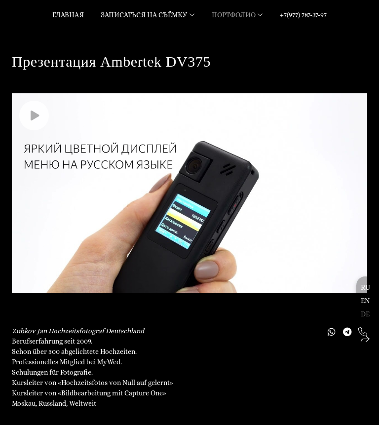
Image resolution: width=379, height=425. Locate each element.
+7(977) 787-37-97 (303, 15)
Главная (68, 15)
